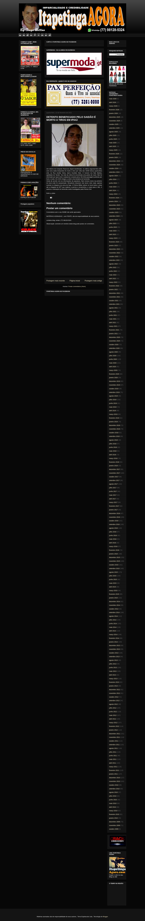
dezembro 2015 (114, 557)
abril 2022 (112, 278)
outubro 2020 (113, 344)
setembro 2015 (114, 568)
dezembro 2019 (114, 381)
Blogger (105, 916)
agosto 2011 (113, 748)
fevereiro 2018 (114, 462)
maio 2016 (112, 539)
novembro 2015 (114, 561)
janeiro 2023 (113, 245)
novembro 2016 (114, 517)
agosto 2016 (113, 528)
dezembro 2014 (114, 601)
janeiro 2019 (113, 422)
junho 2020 (113, 359)
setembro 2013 (114, 656)
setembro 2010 (114, 789)
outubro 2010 (113, 785)
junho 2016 (113, 535)
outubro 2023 (113, 212)
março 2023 (113, 238)
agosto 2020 (113, 352)
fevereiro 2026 (114, 110)
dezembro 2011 (114, 734)
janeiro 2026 (113, 113)
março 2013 (113, 679)
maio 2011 (112, 759)
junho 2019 (113, 403)
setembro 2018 (114, 436)
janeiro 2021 (113, 333)
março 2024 (113, 194)
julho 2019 (112, 400)
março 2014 (113, 634)
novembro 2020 (114, 341)
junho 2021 (113, 315)
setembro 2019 (114, 392)
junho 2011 (113, 755)
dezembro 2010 (114, 778)
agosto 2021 (113, 308)
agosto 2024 (113, 176)
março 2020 (113, 370)
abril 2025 (112, 146)
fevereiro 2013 (114, 682)
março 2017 (113, 502)
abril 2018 (112, 455)
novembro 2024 (114, 165)
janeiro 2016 (113, 554)
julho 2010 (112, 796)
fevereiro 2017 (114, 506)
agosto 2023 (113, 220)
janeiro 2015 (113, 598)
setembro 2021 (114, 304)
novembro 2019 (114, 385)
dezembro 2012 (114, 689)
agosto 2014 (113, 616)
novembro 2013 (114, 649)
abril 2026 (112, 102)
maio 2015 (112, 583)
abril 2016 (112, 543)
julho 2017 (112, 488)
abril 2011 (112, 763)
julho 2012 (112, 708)
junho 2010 (113, 800)
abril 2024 (112, 190)
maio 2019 (112, 407)
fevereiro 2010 (114, 814)
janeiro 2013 (113, 686)
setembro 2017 (114, 480)
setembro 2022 (114, 260)
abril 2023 (112, 234)
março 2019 (113, 414)
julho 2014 (112, 620)
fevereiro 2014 (114, 638)
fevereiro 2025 (114, 154)
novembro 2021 (114, 297)
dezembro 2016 (114, 513)
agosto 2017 (113, 484)
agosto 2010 (113, 792)
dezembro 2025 (114, 117)
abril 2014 (112, 631)
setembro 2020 (114, 348)
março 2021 (113, 326)
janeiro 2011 (113, 774)
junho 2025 (113, 139)
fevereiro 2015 (114, 594)
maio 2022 (112, 275)
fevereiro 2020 (114, 374)
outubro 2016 (113, 521)
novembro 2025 (114, 121)
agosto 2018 (113, 440)
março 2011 (113, 767)
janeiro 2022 (113, 289)
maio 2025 (112, 143)
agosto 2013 (113, 660)
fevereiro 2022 (114, 286)
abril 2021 (112, 322)
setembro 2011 (114, 745)
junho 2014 (113, 623)
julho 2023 (112, 223)
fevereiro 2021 (114, 330)
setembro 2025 (114, 128)
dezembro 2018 (114, 425)
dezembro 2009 (114, 822)
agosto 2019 (113, 396)
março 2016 (113, 546)
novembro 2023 (114, 209)
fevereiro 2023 (114, 242)
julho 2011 (112, 752)
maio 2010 (112, 803)
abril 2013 (112, 675)
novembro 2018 (114, 429)
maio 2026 (112, 99)
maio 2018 (112, 451)
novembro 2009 (114, 825)
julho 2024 (112, 179)
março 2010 (113, 811)
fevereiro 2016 (114, 550)
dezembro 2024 (114, 161)
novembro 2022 (114, 253)
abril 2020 (112, 367)
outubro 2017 (113, 477)
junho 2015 (113, 579)
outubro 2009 (113, 829)
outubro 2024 (113, 168)
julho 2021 (112, 311)
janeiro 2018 (113, 466)
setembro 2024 (114, 172)
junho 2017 (113, 491)
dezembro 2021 (114, 293)
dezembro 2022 (114, 249)
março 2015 (113, 590)
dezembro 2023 (114, 205)
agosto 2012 (113, 704)
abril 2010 (112, 807)
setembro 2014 (114, 612)
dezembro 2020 (114, 337)
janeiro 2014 (113, 642)
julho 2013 (112, 664)
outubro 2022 (113, 256)
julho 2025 (112, 135)
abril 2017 (112, 499)
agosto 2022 (113, 264)
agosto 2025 (113, 132)
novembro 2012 (114, 693)
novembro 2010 (114, 781)
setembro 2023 (114, 216)
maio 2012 (112, 715)
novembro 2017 (114, 473)
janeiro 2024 (113, 201)
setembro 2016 (114, 524)
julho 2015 (112, 576)
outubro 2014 (113, 609)
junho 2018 (113, 447)
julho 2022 (112, 267)
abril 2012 (112, 719)
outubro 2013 (113, 653)
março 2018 (113, 458)
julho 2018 (112, 444)
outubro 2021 (113, 300)
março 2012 (113, 722)
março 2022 (113, 282)
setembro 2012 (114, 700)
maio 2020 (112, 363)
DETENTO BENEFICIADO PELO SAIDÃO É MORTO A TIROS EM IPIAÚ (71, 118)
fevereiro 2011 (114, 770)
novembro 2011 (114, 737)
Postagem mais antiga (93, 281)
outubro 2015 (113, 565)
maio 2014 (112, 627)
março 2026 (113, 106)
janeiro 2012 (113, 730)
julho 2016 (112, 532)
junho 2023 (113, 227)
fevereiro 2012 (114, 726)
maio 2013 (112, 671)
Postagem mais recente (55, 281)
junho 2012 (113, 712)
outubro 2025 (113, 124)
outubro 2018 (113, 433)
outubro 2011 (113, 741)
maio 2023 (112, 231)
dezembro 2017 (114, 469)
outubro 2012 (113, 697)
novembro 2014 (114, 605)
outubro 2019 (113, 389)
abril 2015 (112, 587)
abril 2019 (112, 410)
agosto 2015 (113, 572)
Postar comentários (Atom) (77, 286)
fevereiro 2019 (114, 418)
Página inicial (75, 281)
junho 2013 (113, 667)
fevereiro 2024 (114, 198)
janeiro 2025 (113, 157)
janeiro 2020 (113, 377)
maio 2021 (112, 319)
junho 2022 (113, 271)
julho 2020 (112, 356)
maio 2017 (112, 495)
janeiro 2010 (113, 818)
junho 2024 (113, 183)
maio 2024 (112, 187)
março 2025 (113, 150)
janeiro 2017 (113, 510)
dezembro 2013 (114, 645)
